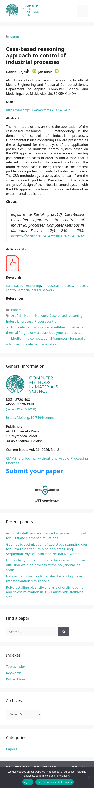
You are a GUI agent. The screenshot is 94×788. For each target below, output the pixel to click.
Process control (46, 321)
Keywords (13, 673)
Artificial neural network (36, 290)
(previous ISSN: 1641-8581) (21, 409)
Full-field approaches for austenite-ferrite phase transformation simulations (44, 578)
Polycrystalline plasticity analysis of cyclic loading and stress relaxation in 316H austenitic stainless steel (44, 592)
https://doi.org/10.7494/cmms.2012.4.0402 (38, 110)
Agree (27, 782)
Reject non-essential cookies (54, 782)
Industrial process (58, 286)
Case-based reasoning (23, 286)
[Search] (63, 631)
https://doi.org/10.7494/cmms (30, 417)
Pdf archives (15, 679)
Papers (16, 310)
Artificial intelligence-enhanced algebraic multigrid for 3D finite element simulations (46, 535)
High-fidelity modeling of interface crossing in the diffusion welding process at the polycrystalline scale (45, 565)
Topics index (16, 666)
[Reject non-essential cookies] (89, 777)
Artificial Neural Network (29, 315)
